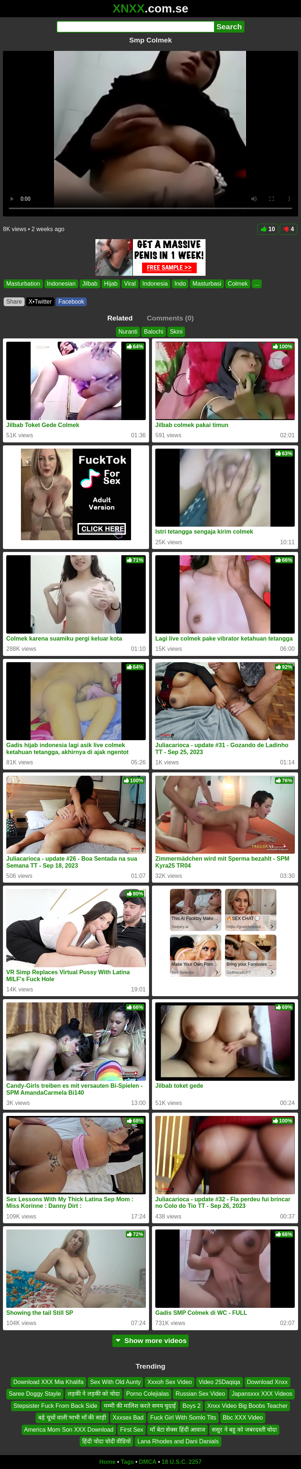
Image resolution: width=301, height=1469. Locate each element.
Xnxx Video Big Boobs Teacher (247, 1406)
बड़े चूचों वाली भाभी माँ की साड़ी (72, 1417)
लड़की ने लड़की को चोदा (94, 1394)
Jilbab (90, 284)
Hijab (110, 284)
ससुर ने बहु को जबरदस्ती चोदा (244, 1429)
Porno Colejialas (147, 1394)
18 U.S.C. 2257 (182, 1462)
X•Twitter (40, 301)
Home (107, 1462)
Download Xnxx (267, 1382)
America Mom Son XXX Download (69, 1429)
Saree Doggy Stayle (35, 1394)
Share (14, 301)
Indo (180, 284)
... (256, 284)
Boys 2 (191, 1406)
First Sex (131, 1429)
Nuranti (128, 332)
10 (268, 229)
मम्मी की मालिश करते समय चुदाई (140, 1406)
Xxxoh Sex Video (169, 1382)
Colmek (238, 284)
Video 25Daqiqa (219, 1382)
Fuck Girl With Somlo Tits (183, 1417)
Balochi (153, 332)
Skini (176, 332)
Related (120, 318)
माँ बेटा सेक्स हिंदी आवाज (177, 1429)
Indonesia (155, 284)
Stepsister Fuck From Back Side (56, 1406)
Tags (127, 1462)
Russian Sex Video (200, 1394)
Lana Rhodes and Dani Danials (177, 1441)
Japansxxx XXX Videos (262, 1394)
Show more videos (151, 1340)
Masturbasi (206, 284)
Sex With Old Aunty (115, 1382)
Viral (130, 284)
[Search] (135, 27)
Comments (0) (170, 318)
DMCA (147, 1462)
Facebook (71, 301)
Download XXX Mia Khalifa (48, 1382)
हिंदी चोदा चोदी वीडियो (106, 1441)
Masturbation (23, 284)
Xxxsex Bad (128, 1417)
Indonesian (61, 284)
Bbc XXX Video (243, 1417)
